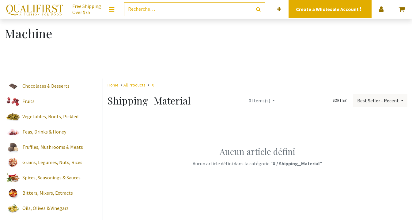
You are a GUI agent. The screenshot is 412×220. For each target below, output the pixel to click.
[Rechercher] (258, 9)
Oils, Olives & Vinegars (45, 208)
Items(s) (260, 100)
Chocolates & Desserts (46, 86)
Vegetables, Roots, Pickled (50, 116)
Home (113, 85)
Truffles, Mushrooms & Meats (52, 147)
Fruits (28, 101)
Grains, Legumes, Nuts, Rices (52, 162)
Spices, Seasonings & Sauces (51, 177)
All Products (134, 85)
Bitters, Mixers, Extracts (47, 193)
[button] (279, 9)
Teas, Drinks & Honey (44, 132)
